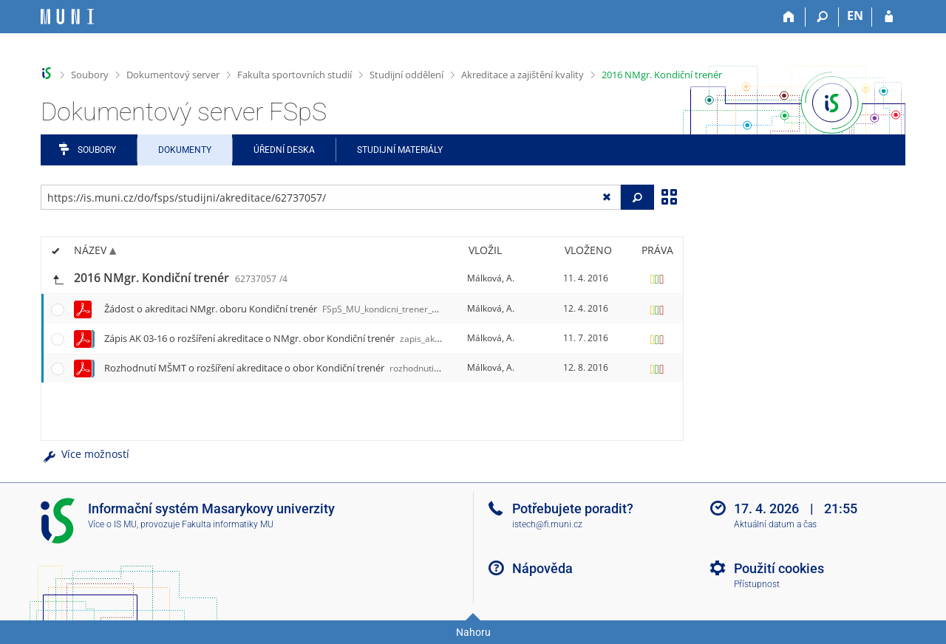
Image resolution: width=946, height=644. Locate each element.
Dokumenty (184, 150)
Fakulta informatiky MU (227, 524)
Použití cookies (779, 568)
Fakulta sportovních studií (294, 74)
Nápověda (542, 568)
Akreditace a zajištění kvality (522, 74)
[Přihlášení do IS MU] (888, 17)
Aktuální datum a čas (775, 524)
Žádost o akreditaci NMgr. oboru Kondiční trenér (307, 308)
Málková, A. (490, 278)
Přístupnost (757, 584)
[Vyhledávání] (822, 17)
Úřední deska (284, 150)
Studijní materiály (400, 150)
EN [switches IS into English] (855, 15)
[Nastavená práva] (657, 278)
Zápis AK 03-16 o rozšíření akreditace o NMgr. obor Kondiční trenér (296, 338)
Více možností (85, 454)
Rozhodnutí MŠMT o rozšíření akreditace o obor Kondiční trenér (299, 367)
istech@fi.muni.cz (547, 524)
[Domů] (789, 17)
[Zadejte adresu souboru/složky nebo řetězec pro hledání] (331, 197)
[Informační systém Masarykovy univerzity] (67, 16)
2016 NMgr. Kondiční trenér (662, 74)
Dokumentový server (173, 74)
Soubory (90, 74)
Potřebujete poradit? (572, 508)
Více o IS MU (112, 524)
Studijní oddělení (406, 74)
